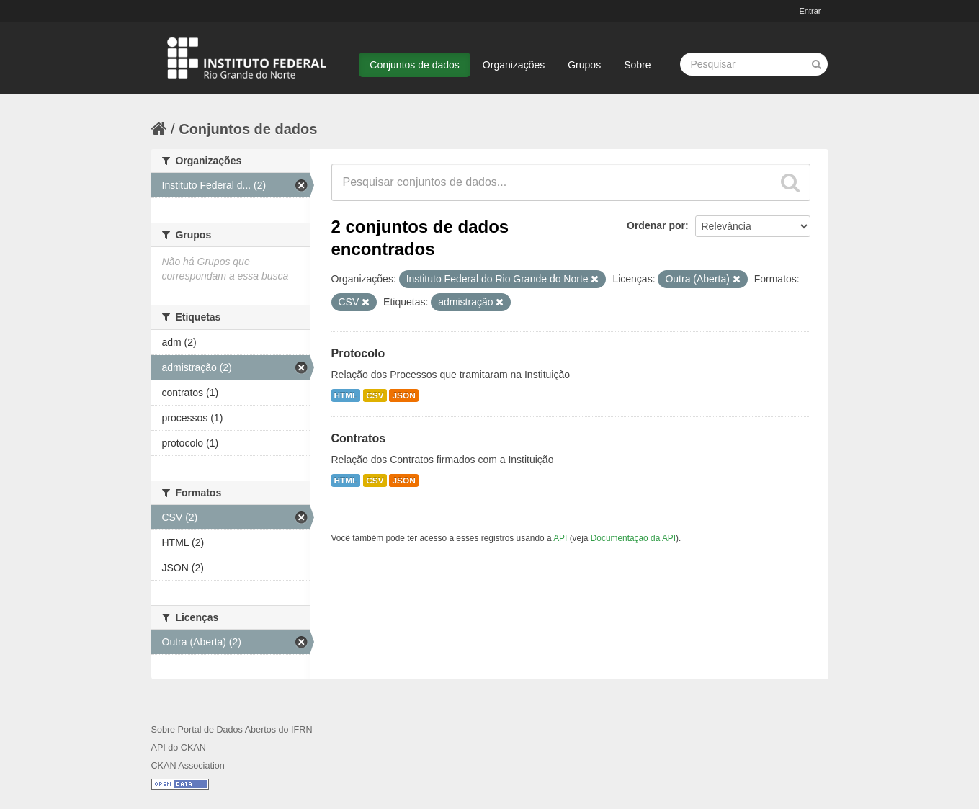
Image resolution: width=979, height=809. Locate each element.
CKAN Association (188, 766)
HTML (346, 395)
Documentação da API (633, 538)
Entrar (810, 10)
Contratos (358, 438)
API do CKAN (178, 748)
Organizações (514, 65)
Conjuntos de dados (415, 65)
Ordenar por (656, 225)
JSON (403, 395)
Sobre (637, 65)
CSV (374, 395)
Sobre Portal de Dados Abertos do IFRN (232, 730)
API (560, 538)
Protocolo (358, 353)
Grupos (584, 65)
